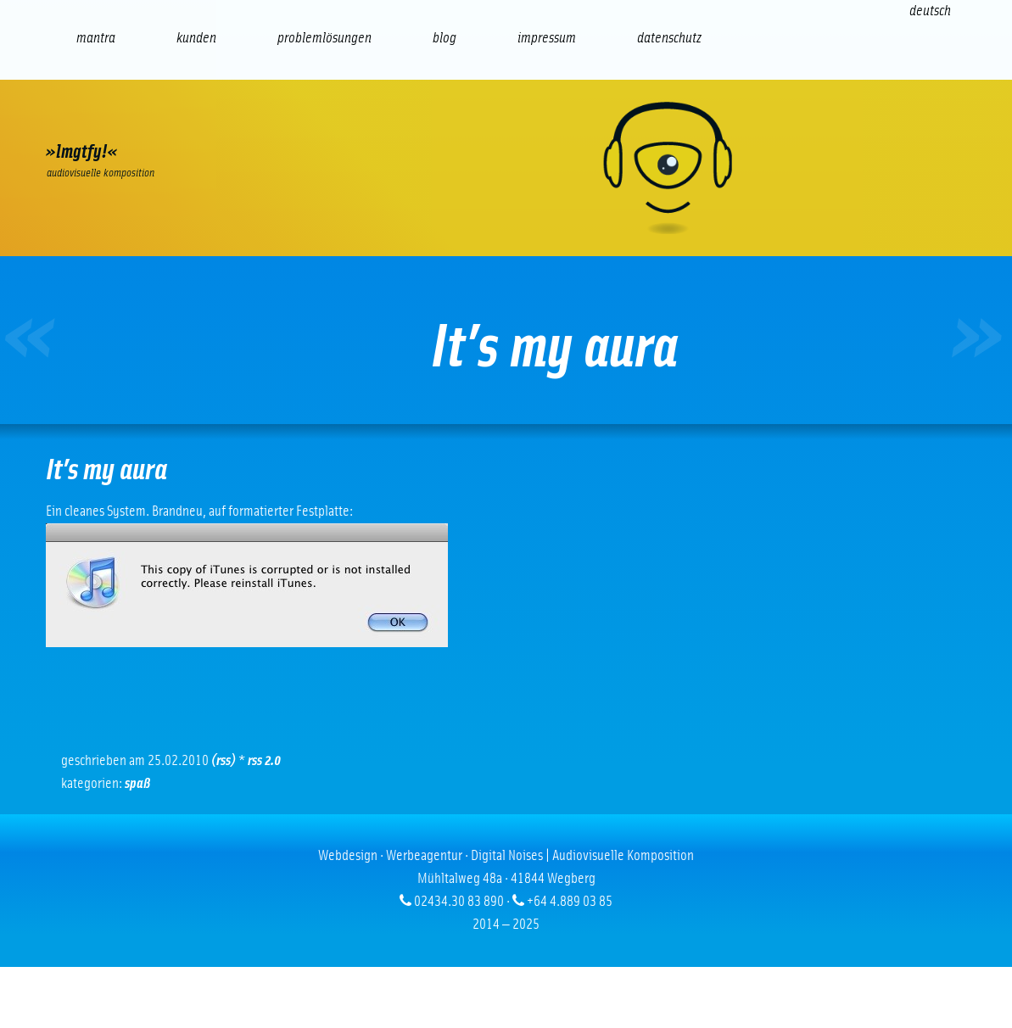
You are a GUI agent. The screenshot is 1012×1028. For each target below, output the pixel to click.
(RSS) (223, 760)
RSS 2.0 (264, 760)
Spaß (137, 783)
